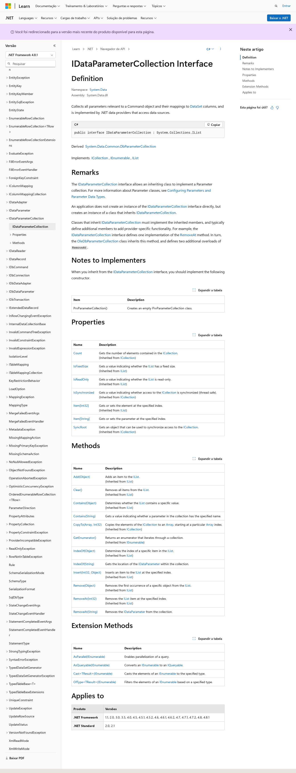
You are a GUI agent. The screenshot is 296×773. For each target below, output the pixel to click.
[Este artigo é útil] (272, 107)
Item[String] (81, 419)
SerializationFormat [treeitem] (22, 577)
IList (135, 157)
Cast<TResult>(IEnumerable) (92, 673)
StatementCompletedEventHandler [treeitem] (32, 620)
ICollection (99, 157)
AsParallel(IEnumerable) (89, 656)
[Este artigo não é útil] (277, 107)
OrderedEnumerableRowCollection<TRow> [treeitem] (32, 485)
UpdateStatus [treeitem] (18, 712)
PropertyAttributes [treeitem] (21, 504)
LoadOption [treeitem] (17, 376)
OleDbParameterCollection (97, 241)
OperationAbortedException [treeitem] (28, 466)
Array (169, 524)
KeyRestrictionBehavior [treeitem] (24, 368)
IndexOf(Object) (84, 551)
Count (77, 353)
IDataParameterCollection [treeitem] (30, 214)
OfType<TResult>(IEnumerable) (94, 682)
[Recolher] (54, 46)
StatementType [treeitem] (19, 631)
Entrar (286, 6)
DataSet (196, 106)
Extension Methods (255, 86)
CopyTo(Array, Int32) (87, 524)
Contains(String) (84, 516)
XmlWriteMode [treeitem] (19, 736)
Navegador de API (112, 49)
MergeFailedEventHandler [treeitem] (26, 409)
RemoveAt (188, 234)
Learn (76, 49)
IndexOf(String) (83, 564)
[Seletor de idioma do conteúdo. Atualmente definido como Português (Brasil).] (22, 765)
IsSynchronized (83, 392)
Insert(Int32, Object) (87, 572)
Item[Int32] (81, 405)
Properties (249, 75)
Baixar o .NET (279, 18)
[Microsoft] (8, 6)
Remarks (248, 63)
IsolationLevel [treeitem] (18, 344)
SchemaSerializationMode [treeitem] (26, 560)
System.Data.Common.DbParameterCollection (120, 146)
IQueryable (175, 665)
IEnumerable (120, 157)
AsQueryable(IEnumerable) (91, 665)
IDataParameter (149, 564)
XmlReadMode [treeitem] (19, 728)
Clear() (77, 490)
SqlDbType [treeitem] (16, 585)
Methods (248, 81)
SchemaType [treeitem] (17, 569)
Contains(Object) (84, 503)
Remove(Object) (84, 585)
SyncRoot (80, 427)
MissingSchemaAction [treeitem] (24, 441)
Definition (249, 57)
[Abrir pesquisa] (276, 6)
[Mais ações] (221, 49)
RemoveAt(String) (85, 612)
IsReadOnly (81, 379)
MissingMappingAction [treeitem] (25, 425)
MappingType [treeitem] (18, 393)
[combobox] (30, 54)
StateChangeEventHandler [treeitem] (27, 601)
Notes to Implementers (258, 69)
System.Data (98, 89)
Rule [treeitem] (12, 552)
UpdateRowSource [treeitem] (21, 704)
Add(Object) (81, 477)
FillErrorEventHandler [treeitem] (23, 157)
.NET (90, 49)
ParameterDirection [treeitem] (22, 495)
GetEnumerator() (84, 537)
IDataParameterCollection (97, 184)
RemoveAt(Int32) (85, 598)
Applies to (249, 92)
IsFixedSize (80, 366)
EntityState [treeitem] (16, 98)
